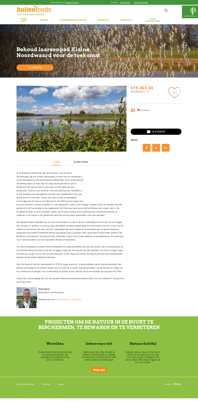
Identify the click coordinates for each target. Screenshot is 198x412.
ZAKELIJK (103, 20)
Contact (61, 384)
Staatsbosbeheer (72, 2)
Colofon (46, 384)
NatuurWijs (125, 2)
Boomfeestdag (141, 2)
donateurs (81, 161)
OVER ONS (23, 20)
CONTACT (126, 20)
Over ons (99, 369)
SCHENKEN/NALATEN (73, 20)
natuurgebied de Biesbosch (68, 299)
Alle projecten (153, 20)
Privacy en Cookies (25, 384)
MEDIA (44, 20)
